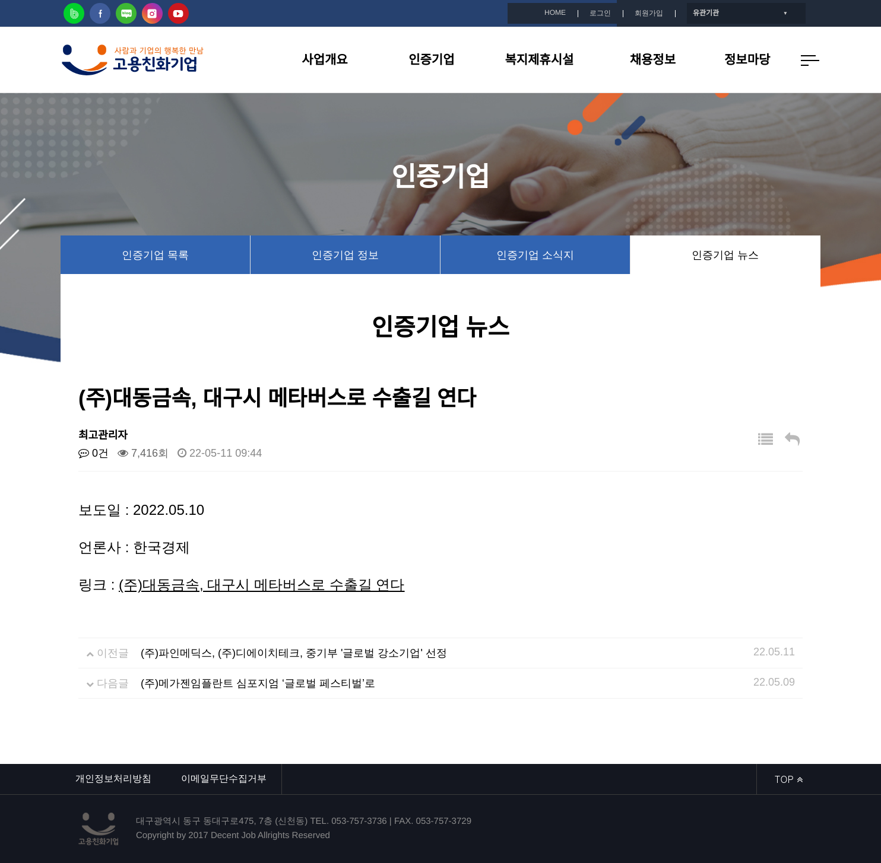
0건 (93, 453)
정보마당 (747, 59)
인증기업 (431, 59)
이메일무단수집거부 (224, 778)
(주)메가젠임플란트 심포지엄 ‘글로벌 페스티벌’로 (258, 683)
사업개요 (324, 59)
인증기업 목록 (155, 255)
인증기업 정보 (345, 255)
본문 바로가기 (0, 0)
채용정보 (653, 59)
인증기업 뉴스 (725, 255)
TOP (789, 779)
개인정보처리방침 (113, 778)
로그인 (600, 13)
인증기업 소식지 (535, 255)
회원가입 (649, 13)
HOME (555, 12)
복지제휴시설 (539, 59)
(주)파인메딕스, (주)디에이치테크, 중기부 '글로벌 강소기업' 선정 (294, 653)
